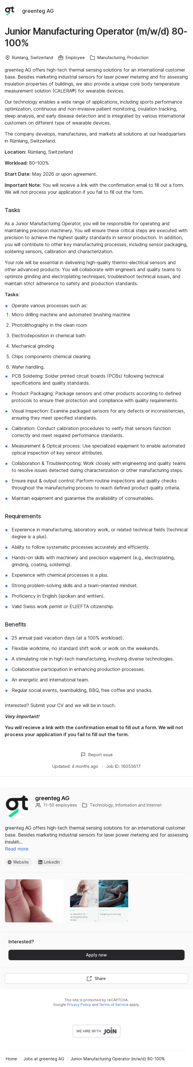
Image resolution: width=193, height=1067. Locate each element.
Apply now (96, 954)
